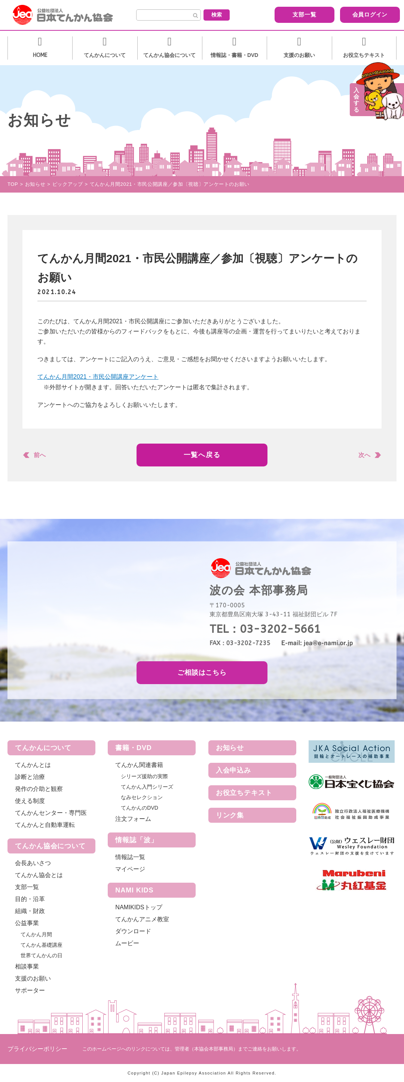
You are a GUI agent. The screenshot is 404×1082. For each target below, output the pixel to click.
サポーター (30, 990)
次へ (364, 455)
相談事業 (27, 966)
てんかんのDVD (139, 808)
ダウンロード (133, 931)
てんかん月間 (36, 934)
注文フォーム (133, 819)
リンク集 (230, 815)
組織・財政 (30, 911)
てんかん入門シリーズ (147, 787)
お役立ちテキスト (244, 793)
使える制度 (30, 801)
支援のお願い (33, 978)
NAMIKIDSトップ (138, 907)
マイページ (130, 869)
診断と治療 (30, 777)
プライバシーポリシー (37, 1049)
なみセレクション (142, 797)
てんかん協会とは (39, 875)
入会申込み (233, 770)
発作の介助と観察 (39, 789)
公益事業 (27, 923)
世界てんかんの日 (41, 955)
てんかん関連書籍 (139, 765)
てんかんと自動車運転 (45, 825)
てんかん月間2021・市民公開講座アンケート (98, 377)
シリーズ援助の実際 (144, 776)
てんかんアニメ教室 (142, 919)
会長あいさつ (33, 863)
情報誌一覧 (130, 857)
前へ (40, 455)
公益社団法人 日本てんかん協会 (68, 15)
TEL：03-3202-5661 (265, 629)
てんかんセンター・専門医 (51, 813)
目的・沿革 (30, 899)
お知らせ (230, 748)
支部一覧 (290, 14)
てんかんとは (33, 765)
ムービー (127, 943)
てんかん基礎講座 (41, 945)
